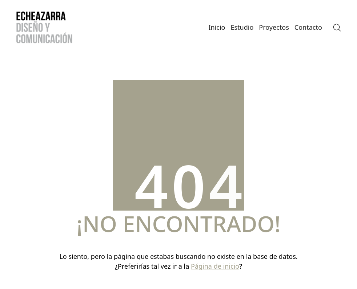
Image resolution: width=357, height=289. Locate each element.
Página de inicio (215, 266)
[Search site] (337, 28)
